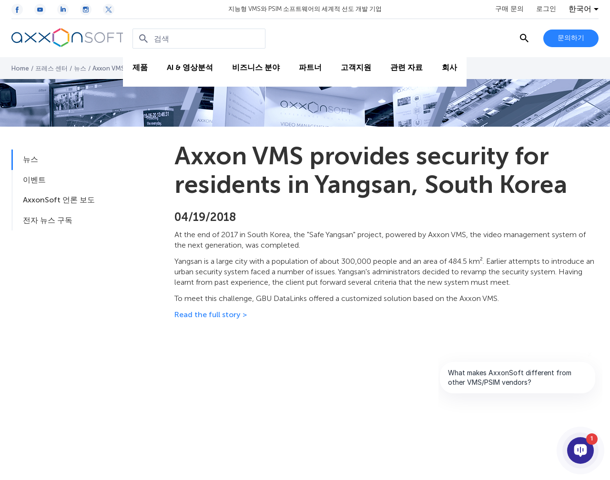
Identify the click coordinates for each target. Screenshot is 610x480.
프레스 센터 (51, 68)
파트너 (310, 67)
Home (20, 68)
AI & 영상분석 (190, 67)
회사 (449, 67)
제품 (140, 67)
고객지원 (356, 67)
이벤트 (34, 179)
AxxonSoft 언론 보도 (59, 199)
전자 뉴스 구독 (47, 220)
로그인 (546, 9)
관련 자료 (406, 67)
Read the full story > (210, 314)
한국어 (580, 9)
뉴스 (80, 68)
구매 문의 (509, 9)
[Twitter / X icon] (108, 9)
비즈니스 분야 (256, 67)
